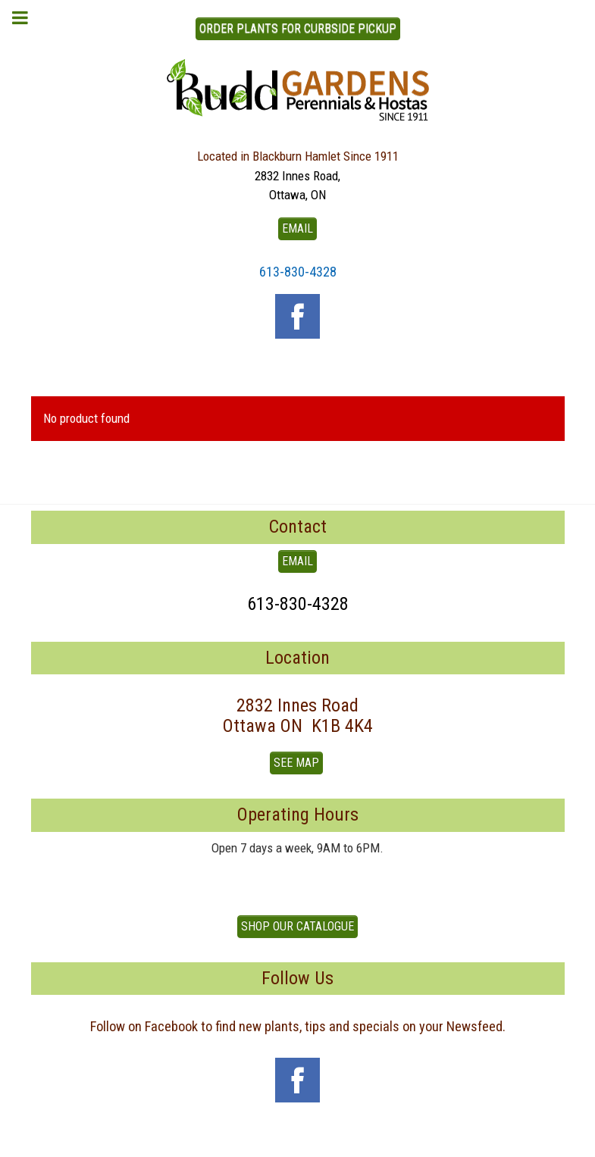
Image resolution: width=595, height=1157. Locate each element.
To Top (298, 1139)
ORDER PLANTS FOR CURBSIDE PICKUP (297, 28)
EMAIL (297, 228)
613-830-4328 (298, 272)
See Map (296, 762)
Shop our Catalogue (297, 926)
